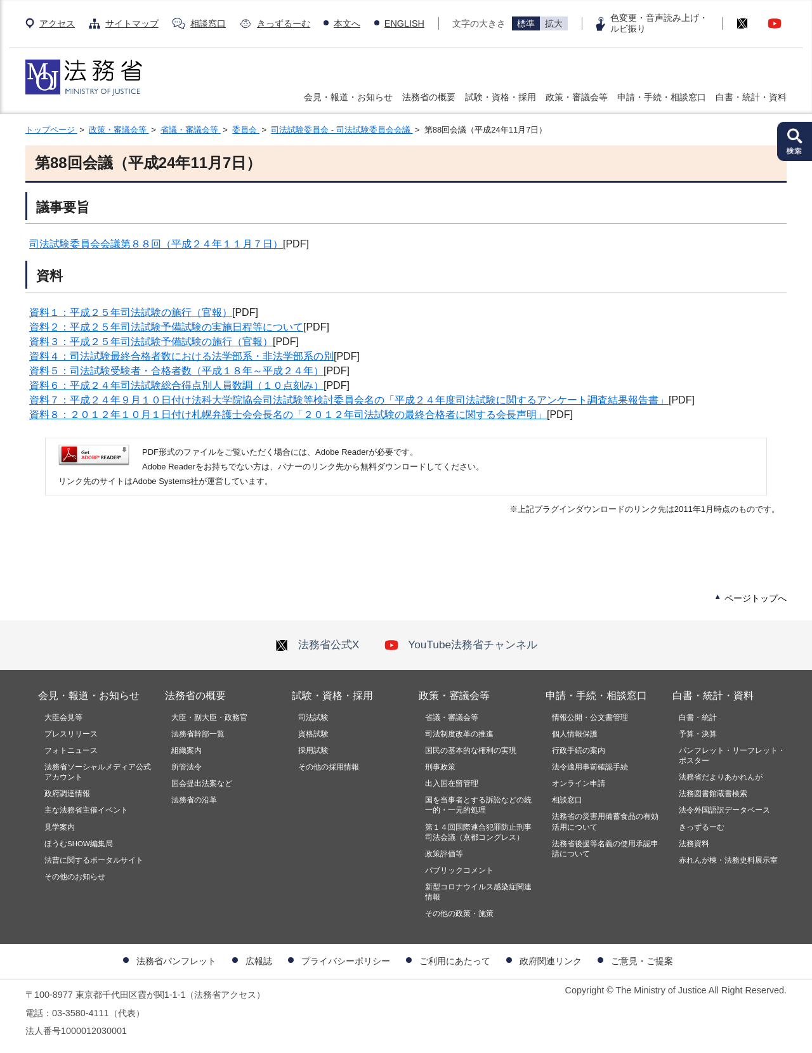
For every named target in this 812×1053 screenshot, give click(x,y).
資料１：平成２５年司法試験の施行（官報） (130, 312)
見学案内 (59, 827)
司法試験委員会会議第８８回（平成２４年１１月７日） (156, 244)
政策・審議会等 (577, 97)
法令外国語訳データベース (724, 810)
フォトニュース (71, 750)
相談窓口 (208, 23)
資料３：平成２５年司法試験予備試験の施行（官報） (151, 341)
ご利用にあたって (454, 961)
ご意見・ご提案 (642, 961)
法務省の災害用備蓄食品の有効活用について (605, 821)
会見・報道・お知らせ (348, 97)
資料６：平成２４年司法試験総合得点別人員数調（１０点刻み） (176, 385)
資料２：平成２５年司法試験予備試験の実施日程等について (166, 327)
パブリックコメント (459, 870)
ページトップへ (755, 598)
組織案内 (186, 750)
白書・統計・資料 (751, 97)
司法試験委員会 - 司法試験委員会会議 (341, 129)
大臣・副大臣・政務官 (209, 717)
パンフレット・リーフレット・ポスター (732, 755)
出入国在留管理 (451, 783)
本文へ (347, 23)
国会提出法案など (201, 783)
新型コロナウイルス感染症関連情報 (478, 892)
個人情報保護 (575, 734)
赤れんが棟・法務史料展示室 (728, 860)
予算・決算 (698, 734)
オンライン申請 (578, 783)
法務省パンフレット (176, 961)
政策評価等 (444, 854)
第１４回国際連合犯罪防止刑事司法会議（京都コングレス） (478, 832)
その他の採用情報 (328, 767)
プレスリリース (71, 734)
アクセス (57, 23)
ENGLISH (404, 23)
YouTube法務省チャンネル (460, 644)
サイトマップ (132, 23)
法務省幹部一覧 (198, 734)
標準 (526, 23)
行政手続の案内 (578, 750)
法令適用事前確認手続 (590, 767)
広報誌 (259, 961)
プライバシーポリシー (345, 961)
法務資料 (694, 843)
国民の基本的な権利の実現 (470, 750)
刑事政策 (440, 767)
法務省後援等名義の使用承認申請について (605, 849)
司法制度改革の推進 (459, 734)
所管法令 (186, 767)
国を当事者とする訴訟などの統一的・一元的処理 (478, 805)
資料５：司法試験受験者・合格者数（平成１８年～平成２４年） (176, 370)
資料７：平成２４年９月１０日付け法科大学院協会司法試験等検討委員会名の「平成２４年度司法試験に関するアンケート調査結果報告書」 (349, 400)
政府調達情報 (67, 793)
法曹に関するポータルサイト (93, 860)
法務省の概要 (428, 97)
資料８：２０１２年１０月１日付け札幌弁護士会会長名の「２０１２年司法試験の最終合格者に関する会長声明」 (288, 414)
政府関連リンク (551, 961)
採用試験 (313, 750)
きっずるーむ (283, 23)
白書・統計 (698, 717)
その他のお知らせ (74, 876)
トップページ (51, 129)
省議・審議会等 (190, 129)
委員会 (245, 129)
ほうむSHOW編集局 (78, 843)
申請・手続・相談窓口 (661, 97)
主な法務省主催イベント (86, 810)
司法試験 (313, 717)
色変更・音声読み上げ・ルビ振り (659, 23)
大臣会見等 (63, 717)
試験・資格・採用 (500, 97)
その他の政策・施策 (459, 913)
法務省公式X (317, 644)
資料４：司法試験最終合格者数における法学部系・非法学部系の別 (181, 356)
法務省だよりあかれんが (721, 777)
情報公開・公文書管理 (590, 717)
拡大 (554, 23)
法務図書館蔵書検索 (713, 793)
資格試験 (313, 734)
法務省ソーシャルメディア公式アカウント (97, 772)
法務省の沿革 (194, 800)
